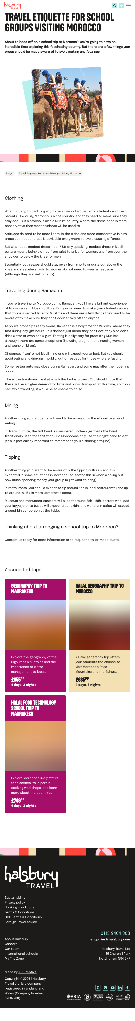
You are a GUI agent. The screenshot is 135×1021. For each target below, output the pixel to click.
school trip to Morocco (90, 527)
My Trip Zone (14, 958)
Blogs (9, 173)
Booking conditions (19, 907)
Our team (12, 949)
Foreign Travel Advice (21, 922)
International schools (21, 953)
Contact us (13, 540)
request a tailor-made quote (96, 540)
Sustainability (15, 897)
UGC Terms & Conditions (23, 917)
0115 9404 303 (115, 933)
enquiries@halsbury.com (110, 939)
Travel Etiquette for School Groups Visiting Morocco (50, 173)
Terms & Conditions (20, 912)
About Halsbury (16, 939)
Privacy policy (15, 902)
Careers (11, 944)
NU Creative (27, 972)
